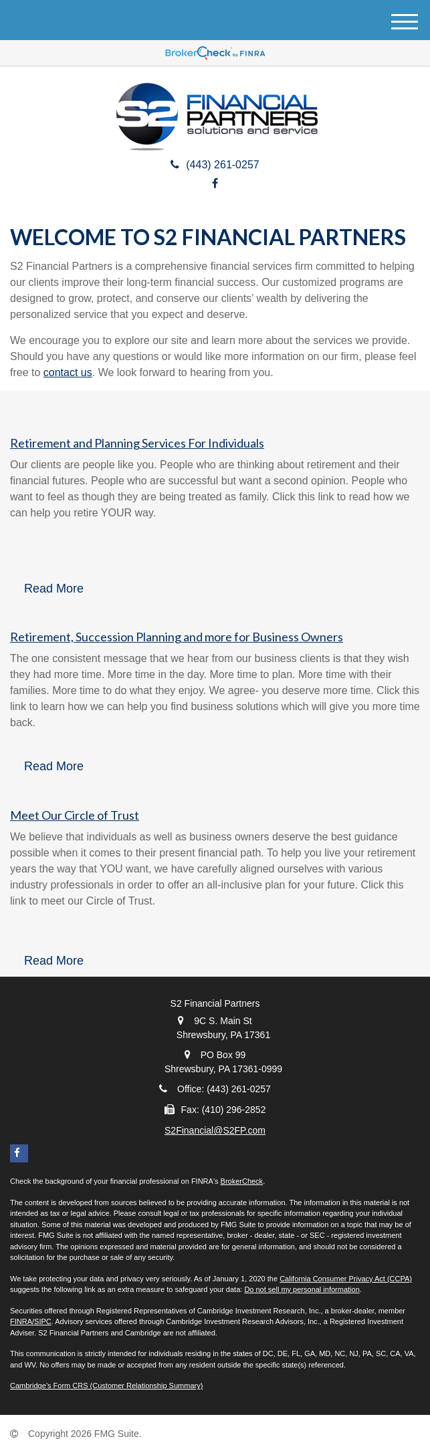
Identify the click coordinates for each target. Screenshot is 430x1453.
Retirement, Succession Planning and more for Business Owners (176, 636)
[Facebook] (215, 183)
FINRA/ (22, 1321)
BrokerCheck (242, 1181)
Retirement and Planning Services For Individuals (137, 443)
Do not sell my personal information (301, 1289)
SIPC (42, 1321)
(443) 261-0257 (215, 164)
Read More (54, 588)
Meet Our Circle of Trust (74, 815)
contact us (67, 372)
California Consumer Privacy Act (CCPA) (346, 1279)
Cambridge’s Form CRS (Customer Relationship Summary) (106, 1386)
